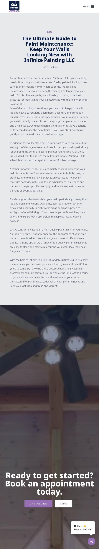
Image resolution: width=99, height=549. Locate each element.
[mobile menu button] (92, 6)
